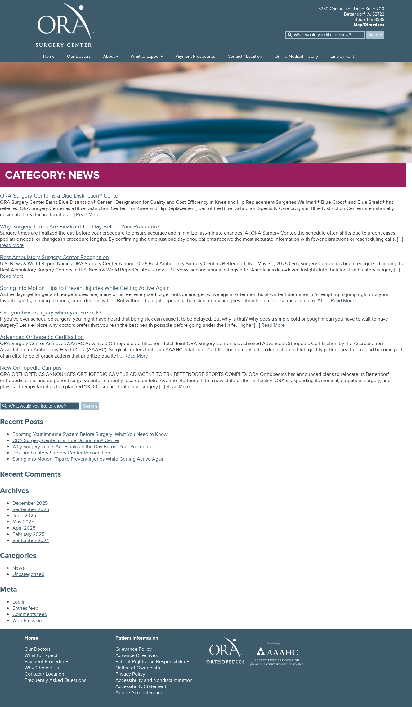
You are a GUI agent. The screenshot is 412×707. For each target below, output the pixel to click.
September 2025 (30, 509)
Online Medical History (296, 56)
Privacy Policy (130, 674)
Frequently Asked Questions (55, 680)
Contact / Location (245, 56)
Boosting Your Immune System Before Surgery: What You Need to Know (90, 434)
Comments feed (29, 614)
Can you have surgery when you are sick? (50, 312)
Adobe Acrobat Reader (140, 693)
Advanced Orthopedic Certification (42, 337)
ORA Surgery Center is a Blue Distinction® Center (60, 196)
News (18, 568)
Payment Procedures (195, 56)
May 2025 (23, 522)
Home (49, 56)
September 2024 (30, 540)
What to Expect (145, 56)
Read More (88, 215)
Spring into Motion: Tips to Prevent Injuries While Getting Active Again (85, 288)
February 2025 (28, 534)
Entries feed (25, 608)
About (109, 56)
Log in (19, 602)
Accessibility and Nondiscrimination (154, 680)
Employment (342, 56)
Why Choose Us (42, 668)
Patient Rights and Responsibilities (152, 662)
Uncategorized (28, 574)
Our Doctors (79, 56)
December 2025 (30, 503)
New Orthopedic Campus (30, 368)
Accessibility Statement (140, 686)
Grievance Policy (133, 649)
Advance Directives (136, 655)
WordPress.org (27, 621)
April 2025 (23, 528)
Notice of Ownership (137, 668)
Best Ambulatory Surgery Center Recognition (54, 257)
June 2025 (24, 516)
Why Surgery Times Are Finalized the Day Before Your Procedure (79, 226)
